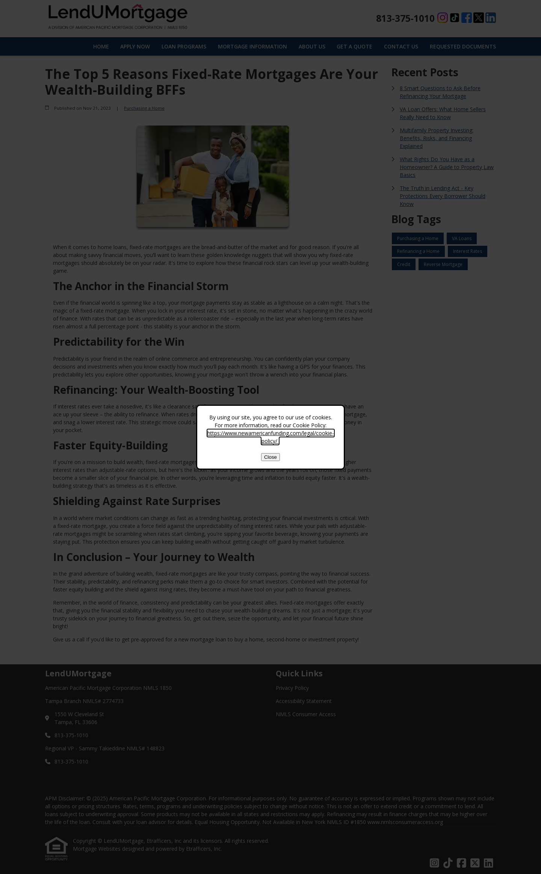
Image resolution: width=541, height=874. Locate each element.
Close (270, 457)
